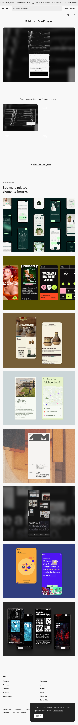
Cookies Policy (8, 709)
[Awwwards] (7, 8)
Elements (6, 689)
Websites (6, 681)
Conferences (7, 696)
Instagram (15, 712)
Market (42, 689)
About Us (43, 696)
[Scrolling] (20, 146)
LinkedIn (24, 712)
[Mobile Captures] (39, 571)
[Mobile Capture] (39, 340)
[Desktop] (20, 117)
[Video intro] (57, 146)
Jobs (41, 685)
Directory (6, 692)
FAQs (42, 692)
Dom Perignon (45, 21)
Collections (7, 685)
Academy (43, 681)
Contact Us (44, 700)
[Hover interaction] (57, 117)
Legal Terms (19, 709)
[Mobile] (39, 225)
